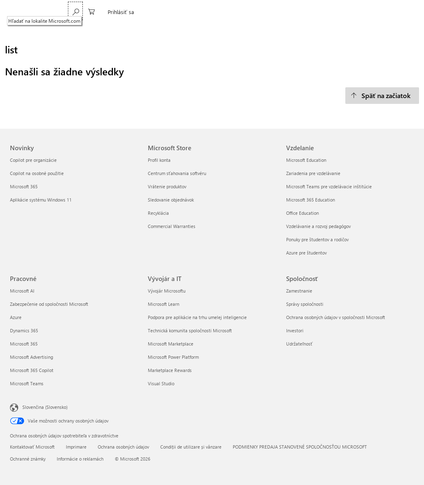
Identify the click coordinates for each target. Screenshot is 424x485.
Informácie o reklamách (80, 459)
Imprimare (76, 447)
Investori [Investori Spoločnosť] (295, 330)
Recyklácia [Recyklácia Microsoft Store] (158, 213)
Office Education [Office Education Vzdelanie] (302, 213)
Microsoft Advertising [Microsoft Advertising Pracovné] (31, 357)
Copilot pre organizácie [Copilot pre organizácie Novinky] (33, 160)
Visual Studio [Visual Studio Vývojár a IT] (161, 383)
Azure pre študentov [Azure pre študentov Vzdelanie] (306, 253)
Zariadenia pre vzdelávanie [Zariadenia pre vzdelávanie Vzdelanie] (313, 173)
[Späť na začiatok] (382, 95)
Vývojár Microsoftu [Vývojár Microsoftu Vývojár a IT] (167, 291)
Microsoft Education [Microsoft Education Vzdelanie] (306, 160)
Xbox (229, 11)
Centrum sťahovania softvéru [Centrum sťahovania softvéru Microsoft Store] (177, 173)
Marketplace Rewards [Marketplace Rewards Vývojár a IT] (170, 370)
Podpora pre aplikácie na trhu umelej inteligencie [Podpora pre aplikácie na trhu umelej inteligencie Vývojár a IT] (197, 317)
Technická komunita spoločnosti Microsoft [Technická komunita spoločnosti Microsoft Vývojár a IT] (190, 330)
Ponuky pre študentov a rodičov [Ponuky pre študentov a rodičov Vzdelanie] (317, 239)
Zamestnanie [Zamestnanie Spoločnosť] (299, 291)
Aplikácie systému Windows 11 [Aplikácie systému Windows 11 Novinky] (41, 200)
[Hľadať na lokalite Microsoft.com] (353, 11)
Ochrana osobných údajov (123, 447)
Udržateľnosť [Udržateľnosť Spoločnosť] (299, 344)
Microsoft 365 (88, 11)
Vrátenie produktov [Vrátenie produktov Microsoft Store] (167, 186)
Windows (176, 11)
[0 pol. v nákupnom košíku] (369, 11)
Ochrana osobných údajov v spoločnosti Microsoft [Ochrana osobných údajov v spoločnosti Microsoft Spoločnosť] (335, 317)
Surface (205, 11)
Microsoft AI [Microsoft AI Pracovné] (22, 291)
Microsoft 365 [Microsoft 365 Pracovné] (24, 344)
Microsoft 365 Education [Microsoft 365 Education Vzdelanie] (310, 200)
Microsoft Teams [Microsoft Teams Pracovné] (26, 383)
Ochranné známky (28, 459)
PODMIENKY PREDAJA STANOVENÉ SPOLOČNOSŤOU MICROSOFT (300, 447)
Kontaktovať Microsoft (32, 447)
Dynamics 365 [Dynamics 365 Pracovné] (24, 330)
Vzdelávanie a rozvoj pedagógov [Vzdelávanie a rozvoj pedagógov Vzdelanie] (318, 226)
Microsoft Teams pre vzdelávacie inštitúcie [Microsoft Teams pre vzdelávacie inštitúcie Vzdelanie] (329, 186)
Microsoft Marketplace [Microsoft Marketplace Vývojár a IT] (170, 344)
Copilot (147, 11)
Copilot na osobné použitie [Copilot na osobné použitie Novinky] (37, 173)
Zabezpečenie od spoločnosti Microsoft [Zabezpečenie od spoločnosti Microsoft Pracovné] (49, 304)
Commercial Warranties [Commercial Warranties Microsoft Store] (171, 226)
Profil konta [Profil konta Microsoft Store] (159, 160)
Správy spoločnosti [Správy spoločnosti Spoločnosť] (304, 304)
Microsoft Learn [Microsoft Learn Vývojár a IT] (163, 304)
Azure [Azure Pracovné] (16, 317)
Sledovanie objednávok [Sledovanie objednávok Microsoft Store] (171, 200)
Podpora (255, 11)
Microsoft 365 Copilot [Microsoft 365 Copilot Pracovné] (31, 370)
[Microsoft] (38, 12)
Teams (122, 11)
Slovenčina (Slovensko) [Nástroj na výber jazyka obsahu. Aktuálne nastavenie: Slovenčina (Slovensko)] (44, 406)
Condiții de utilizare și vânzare (191, 447)
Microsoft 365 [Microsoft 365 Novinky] (24, 186)
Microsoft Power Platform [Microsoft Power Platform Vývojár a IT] (173, 357)
